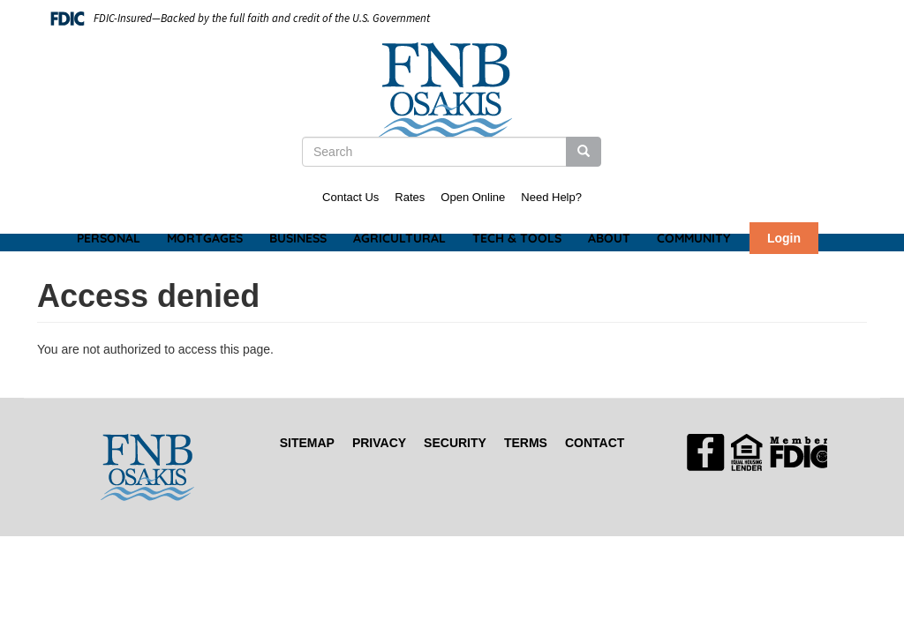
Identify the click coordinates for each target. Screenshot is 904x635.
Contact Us (350, 197)
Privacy (379, 443)
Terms (525, 443)
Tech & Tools (516, 238)
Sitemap (307, 443)
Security (455, 443)
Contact (594, 443)
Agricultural (399, 238)
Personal (108, 238)
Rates (410, 197)
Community (693, 238)
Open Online (473, 197)
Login (784, 238)
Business (298, 238)
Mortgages (205, 238)
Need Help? (551, 197)
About (609, 238)
